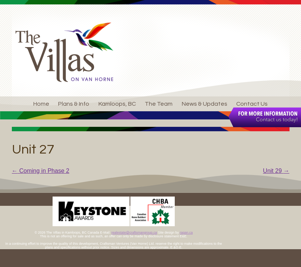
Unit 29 (276, 171)
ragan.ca (186, 232)
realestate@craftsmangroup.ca (134, 232)
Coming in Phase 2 (41, 171)
